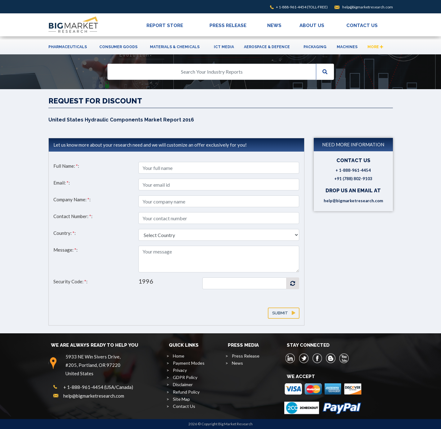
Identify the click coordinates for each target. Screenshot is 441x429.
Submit (283, 313)
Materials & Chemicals (175, 47)
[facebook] (317, 358)
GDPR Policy (185, 377)
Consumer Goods (118, 47)
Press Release (245, 355)
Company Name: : (72, 199)
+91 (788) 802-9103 (353, 178)
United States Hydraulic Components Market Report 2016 (121, 120)
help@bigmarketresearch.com (367, 7)
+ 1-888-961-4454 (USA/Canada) (98, 387)
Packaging (315, 47)
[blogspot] (330, 358)
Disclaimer (183, 384)
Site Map (181, 399)
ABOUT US (311, 25)
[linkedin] (290, 358)
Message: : (65, 250)
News (237, 363)
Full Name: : (66, 166)
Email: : (61, 182)
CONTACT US (362, 25)
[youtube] (344, 358)
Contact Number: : (72, 216)
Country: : (64, 233)
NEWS (274, 25)
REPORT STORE (164, 25)
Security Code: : (70, 281)
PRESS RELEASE (227, 25)
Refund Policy (186, 392)
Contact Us (184, 406)
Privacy (180, 370)
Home (178, 355)
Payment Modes (189, 363)
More (375, 47)
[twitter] (304, 358)
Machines (347, 47)
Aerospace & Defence (267, 47)
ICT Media (224, 47)
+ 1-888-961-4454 (291, 7)
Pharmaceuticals (67, 47)
